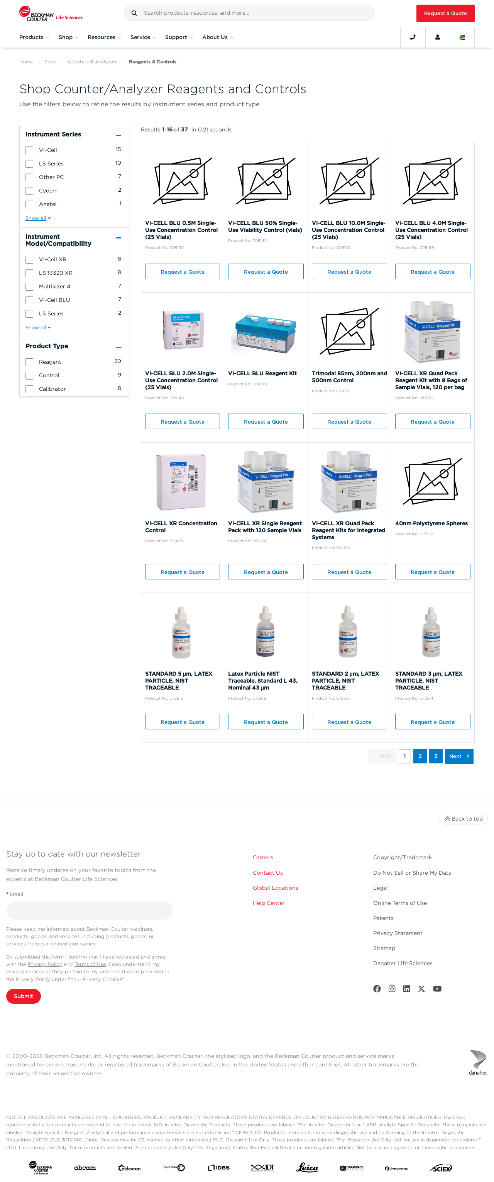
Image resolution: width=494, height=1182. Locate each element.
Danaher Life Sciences (403, 963)
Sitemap (384, 948)
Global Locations (275, 888)
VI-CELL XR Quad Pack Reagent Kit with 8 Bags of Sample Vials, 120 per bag (431, 380)
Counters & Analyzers (92, 62)
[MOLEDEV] (352, 1169)
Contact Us (268, 873)
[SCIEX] (441, 1169)
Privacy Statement (398, 933)
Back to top (463, 819)
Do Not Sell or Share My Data (412, 873)
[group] (74, 149)
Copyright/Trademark (402, 857)
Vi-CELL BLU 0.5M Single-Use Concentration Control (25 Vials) (181, 230)
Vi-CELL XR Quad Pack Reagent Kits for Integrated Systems (348, 530)
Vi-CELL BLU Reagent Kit (262, 373)
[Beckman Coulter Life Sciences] (51, 13)
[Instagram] (392, 990)
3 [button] (436, 756)
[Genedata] (174, 1169)
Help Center (269, 903)
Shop (50, 62)
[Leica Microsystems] (307, 1169)
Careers (263, 857)
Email (15, 894)
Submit (23, 996)
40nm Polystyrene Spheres (431, 523)
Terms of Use (90, 964)
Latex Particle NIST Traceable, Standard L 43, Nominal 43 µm (263, 681)
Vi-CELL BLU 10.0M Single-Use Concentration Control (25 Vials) (349, 230)
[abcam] (85, 1169)
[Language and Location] (462, 37)
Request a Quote (445, 13)
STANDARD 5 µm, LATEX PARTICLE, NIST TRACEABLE (178, 681)
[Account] (438, 37)
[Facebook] (377, 990)
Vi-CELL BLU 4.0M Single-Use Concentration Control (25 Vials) (431, 230)
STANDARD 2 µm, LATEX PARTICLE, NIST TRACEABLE (345, 681)
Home (26, 62)
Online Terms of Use (400, 903)
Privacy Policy (45, 964)
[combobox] (249, 12)
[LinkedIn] (406, 990)
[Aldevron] (129, 1169)
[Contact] (413, 37)
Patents (383, 918)
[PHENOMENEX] (396, 1169)
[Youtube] (437, 990)
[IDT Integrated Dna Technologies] (263, 1169)
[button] (134, 13)
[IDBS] (218, 1169)
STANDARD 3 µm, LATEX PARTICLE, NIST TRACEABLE (428, 681)
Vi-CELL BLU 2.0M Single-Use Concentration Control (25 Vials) (181, 380)
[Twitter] (421, 990)
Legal (380, 888)
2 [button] (420, 756)
